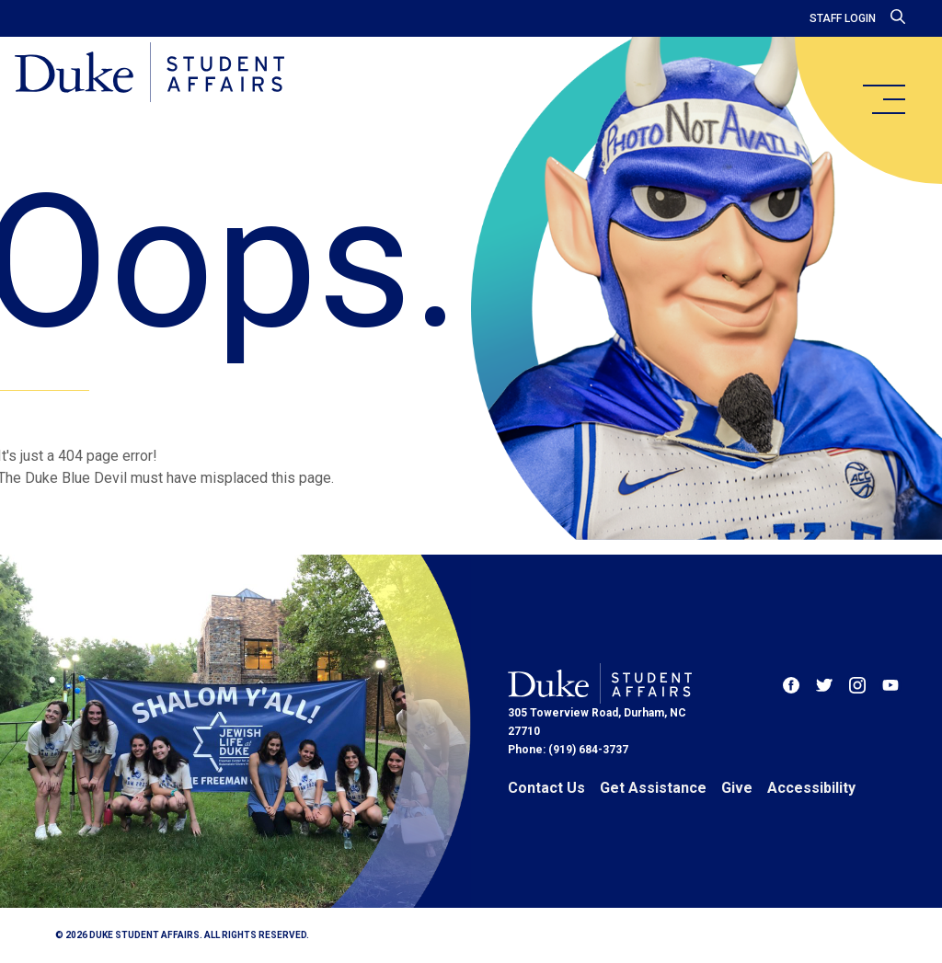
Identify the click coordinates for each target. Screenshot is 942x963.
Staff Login (843, 18)
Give (736, 788)
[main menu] (883, 99)
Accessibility (811, 788)
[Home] (149, 73)
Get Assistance (653, 788)
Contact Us (546, 788)
